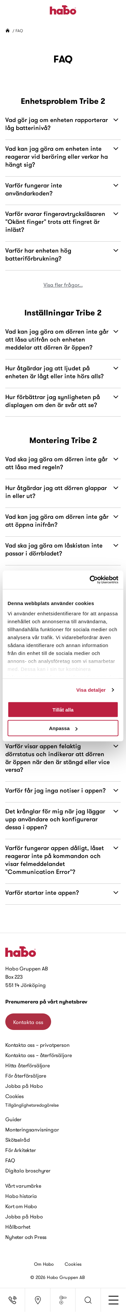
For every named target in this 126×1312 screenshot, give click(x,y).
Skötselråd (17, 1139)
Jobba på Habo (24, 1086)
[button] (88, 1300)
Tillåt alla (63, 709)
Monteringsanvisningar (32, 1129)
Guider (13, 1119)
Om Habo (44, 1264)
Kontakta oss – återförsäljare (38, 1055)
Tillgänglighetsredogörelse (32, 1105)
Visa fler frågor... (63, 284)
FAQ (10, 1160)
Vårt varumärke (23, 1185)
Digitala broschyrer (27, 1170)
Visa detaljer (91, 690)
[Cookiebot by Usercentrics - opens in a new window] (90, 580)
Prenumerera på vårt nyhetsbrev (46, 1001)
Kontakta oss (28, 1022)
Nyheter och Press (26, 1237)
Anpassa (63, 728)
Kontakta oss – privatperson (37, 1045)
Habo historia (21, 1196)
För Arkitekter (20, 1150)
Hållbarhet (17, 1226)
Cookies (14, 1096)
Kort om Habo (21, 1206)
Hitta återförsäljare (27, 1065)
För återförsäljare (25, 1075)
